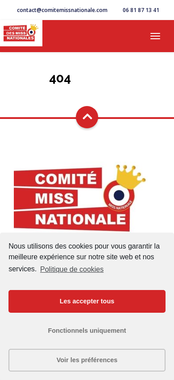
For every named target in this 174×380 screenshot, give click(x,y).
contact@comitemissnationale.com (62, 10)
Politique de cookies (72, 269)
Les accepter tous (87, 301)
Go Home (87, 93)
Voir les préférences (87, 360)
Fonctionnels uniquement (87, 330)
